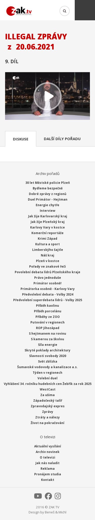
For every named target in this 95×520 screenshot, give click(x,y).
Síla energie (47, 345)
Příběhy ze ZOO (47, 317)
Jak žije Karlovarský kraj (47, 216)
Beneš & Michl (55, 512)
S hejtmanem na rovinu (47, 333)
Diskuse (20, 138)
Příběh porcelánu (47, 311)
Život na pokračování (47, 423)
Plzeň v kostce (47, 261)
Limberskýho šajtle (47, 250)
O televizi (47, 457)
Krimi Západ (47, 238)
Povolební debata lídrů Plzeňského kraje (47, 272)
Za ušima (47, 395)
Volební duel (47, 378)
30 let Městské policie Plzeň (47, 183)
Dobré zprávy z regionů (47, 194)
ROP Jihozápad (47, 328)
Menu (85, 10)
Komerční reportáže (47, 233)
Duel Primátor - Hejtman (47, 199)
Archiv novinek (48, 452)
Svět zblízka (47, 361)
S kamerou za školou (47, 339)
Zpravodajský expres (48, 406)
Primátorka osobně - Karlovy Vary (48, 289)
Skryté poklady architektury (47, 350)
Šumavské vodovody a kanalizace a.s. (47, 367)
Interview (47, 210)
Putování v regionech (47, 322)
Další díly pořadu (62, 138)
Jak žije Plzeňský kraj (48, 222)
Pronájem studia (47, 474)
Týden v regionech (47, 372)
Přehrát (47, 96)
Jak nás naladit (47, 463)
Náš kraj (47, 255)
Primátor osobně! (47, 283)
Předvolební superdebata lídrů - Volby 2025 (47, 300)
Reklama (48, 468)
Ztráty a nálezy (47, 417)
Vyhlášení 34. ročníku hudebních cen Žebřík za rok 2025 (47, 384)
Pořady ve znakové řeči (47, 266)
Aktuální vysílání (47, 446)
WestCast (47, 389)
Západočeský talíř (47, 400)
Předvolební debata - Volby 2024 (47, 294)
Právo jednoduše (47, 277)
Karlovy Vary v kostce (47, 227)
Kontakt (47, 480)
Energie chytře (47, 205)
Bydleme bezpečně (48, 188)
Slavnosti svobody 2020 (47, 356)
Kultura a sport (47, 244)
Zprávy (47, 412)
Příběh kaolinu (47, 305)
